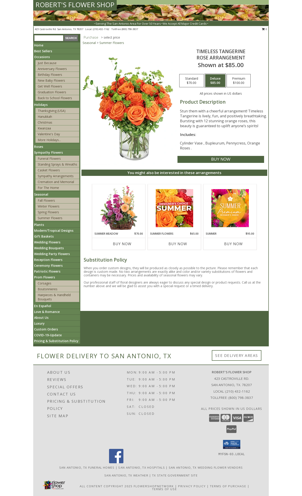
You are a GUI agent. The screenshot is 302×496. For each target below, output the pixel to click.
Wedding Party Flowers (52, 254)
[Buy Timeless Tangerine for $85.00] (220, 159)
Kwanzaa (44, 128)
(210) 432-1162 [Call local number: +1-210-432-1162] (101, 29)
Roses (38, 146)
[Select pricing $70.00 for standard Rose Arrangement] (191, 80)
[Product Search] (48, 38)
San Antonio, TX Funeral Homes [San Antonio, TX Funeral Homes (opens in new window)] (87, 467)
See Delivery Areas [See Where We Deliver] (236, 355)
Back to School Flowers (55, 98)
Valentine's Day (49, 134)
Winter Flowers (48, 206)
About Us (41, 317)
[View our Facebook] (116, 462)
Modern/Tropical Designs (53, 230)
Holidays (41, 105)
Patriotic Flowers (47, 271)
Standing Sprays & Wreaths (57, 164)
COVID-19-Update (48, 335)
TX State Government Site (175, 475)
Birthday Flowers (50, 74)
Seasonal (41, 194)
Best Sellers (43, 51)
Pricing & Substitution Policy (56, 341)
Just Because (47, 63)
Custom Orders (46, 329)
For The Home (48, 188)
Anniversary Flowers (52, 69)
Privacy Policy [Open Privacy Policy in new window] (192, 486)
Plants (39, 225)
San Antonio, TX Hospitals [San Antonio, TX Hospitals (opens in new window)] (141, 467)
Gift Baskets (44, 236)
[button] (231, 444)
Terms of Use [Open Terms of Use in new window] (164, 489)
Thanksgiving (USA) (52, 111)
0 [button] (264, 29)
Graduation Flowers (52, 92)
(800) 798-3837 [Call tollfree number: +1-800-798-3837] (130, 29)
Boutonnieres (47, 289)
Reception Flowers (48, 260)
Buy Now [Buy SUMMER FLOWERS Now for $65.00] (178, 243)
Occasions (42, 57)
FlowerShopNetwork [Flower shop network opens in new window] (154, 486)
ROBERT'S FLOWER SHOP (74, 4)
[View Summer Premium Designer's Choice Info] (230, 208)
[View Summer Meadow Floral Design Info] (119, 208)
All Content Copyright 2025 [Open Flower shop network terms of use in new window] (106, 486)
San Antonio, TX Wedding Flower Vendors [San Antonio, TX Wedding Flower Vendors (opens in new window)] (206, 467)
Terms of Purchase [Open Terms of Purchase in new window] (228, 486)
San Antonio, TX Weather (126, 475)
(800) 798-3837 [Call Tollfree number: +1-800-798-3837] (240, 397)
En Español (42, 306)
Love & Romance (47, 312)
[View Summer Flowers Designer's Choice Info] (174, 208)
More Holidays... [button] (49, 140)
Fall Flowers (46, 200)
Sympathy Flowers (48, 152)
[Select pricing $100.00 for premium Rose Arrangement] (238, 80)
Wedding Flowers (47, 242)
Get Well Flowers (50, 86)
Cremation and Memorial (56, 182)
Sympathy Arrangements (56, 176)
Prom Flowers (44, 277)
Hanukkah (45, 116)
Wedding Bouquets (49, 248)
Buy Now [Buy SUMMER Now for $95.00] (233, 243)
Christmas (45, 122)
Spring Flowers (48, 212)
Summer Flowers (50, 218)
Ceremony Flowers (48, 265)
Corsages (44, 283)
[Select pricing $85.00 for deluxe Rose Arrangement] (215, 80)
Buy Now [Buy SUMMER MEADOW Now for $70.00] (122, 243)
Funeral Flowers (49, 158)
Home (38, 45)
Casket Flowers (49, 170)
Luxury (39, 323)
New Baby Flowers (51, 80)
